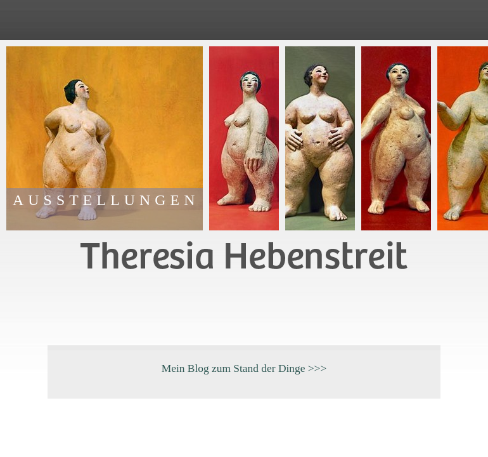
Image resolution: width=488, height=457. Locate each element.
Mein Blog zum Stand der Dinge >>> (244, 368)
